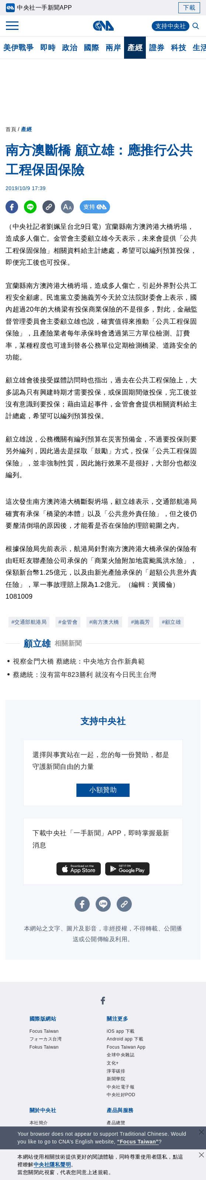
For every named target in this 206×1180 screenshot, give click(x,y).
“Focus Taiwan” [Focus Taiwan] (138, 1142)
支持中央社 (170, 26)
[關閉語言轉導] (201, 1133)
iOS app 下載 (121, 1031)
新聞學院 (116, 1078)
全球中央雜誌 (120, 1054)
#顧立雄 (171, 622)
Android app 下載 (125, 1039)
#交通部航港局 (29, 622)
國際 (91, 48)
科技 (178, 48)
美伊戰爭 (18, 48)
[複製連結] (49, 206)
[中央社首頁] (103, 26)
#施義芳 (140, 622)
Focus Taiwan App (126, 1047)
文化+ (113, 1063)
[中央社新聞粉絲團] (103, 1002)
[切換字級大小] (68, 206)
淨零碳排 (116, 1071)
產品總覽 (116, 1122)
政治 (69, 48)
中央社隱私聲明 (52, 1164)
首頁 (11, 129)
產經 (135, 48)
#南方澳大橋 (104, 622)
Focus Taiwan (44, 1031)
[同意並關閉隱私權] (201, 1156)
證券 (156, 48)
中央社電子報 (120, 1087)
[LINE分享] (30, 206)
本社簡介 (39, 1122)
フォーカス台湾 (46, 1039)
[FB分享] (12, 206)
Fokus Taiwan (44, 1047)
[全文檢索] (196, 27)
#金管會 (68, 622)
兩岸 (113, 48)
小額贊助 (103, 790)
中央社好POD (121, 1094)
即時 (47, 48)
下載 (189, 7)
